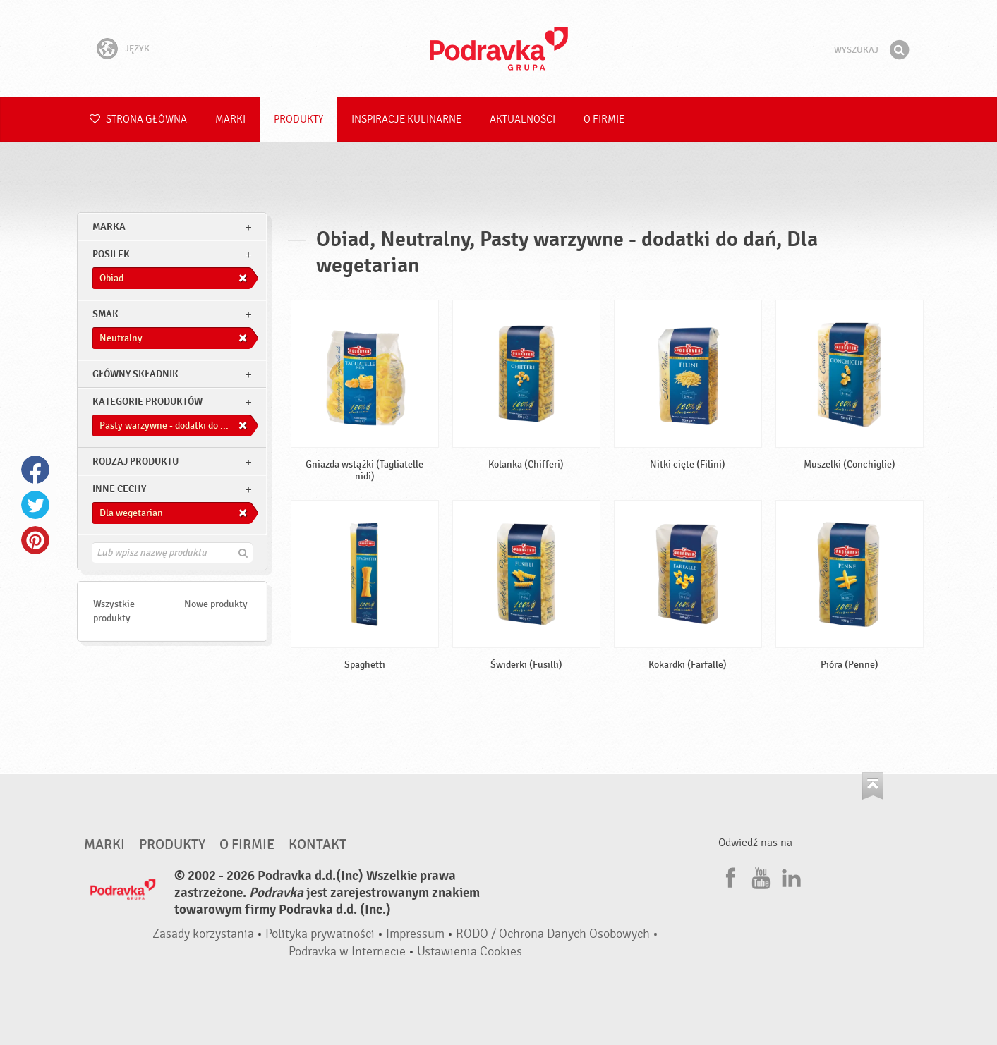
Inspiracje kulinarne (406, 120)
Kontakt (317, 844)
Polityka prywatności (320, 934)
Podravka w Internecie (347, 951)
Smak (105, 314)
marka (109, 227)
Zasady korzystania (203, 934)
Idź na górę (872, 786)
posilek (111, 254)
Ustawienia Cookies (469, 951)
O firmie (604, 120)
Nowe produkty (216, 604)
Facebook (35, 470)
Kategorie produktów (147, 402)
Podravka (498, 48)
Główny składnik (135, 374)
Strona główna (138, 120)
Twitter (35, 505)
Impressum (415, 934)
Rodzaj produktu (135, 462)
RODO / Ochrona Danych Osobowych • (557, 934)
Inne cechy (119, 489)
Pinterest (35, 540)
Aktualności (522, 120)
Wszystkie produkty (114, 611)
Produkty (298, 120)
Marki (230, 120)
